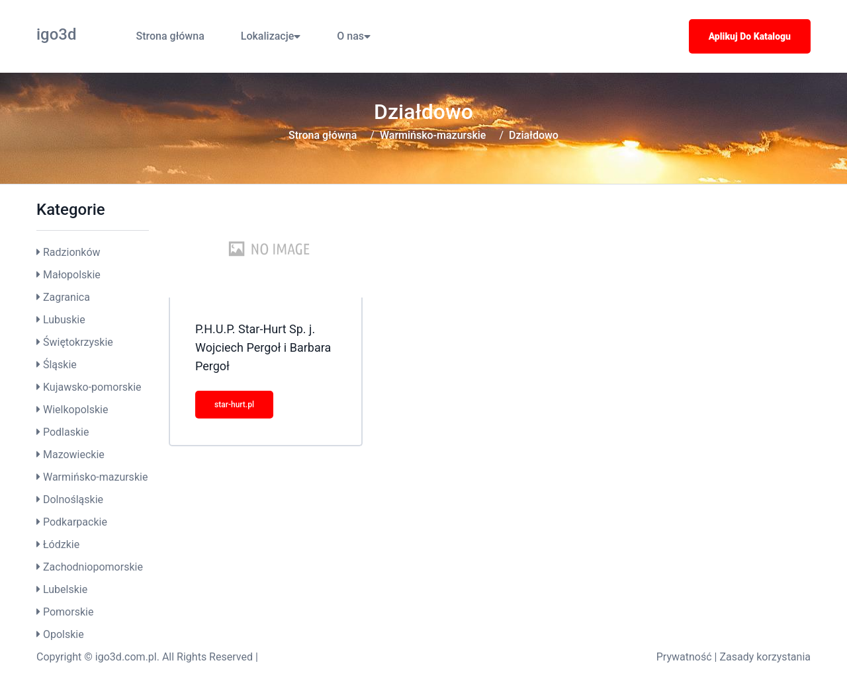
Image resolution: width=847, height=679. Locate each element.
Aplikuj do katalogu (750, 36)
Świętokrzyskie (78, 342)
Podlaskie (66, 432)
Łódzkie (61, 544)
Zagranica (66, 297)
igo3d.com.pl (126, 657)
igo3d (56, 34)
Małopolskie (72, 274)
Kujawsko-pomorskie (92, 387)
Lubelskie (65, 589)
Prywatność (684, 657)
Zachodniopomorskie (93, 567)
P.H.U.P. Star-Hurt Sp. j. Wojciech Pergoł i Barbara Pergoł (263, 347)
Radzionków (72, 252)
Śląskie (60, 364)
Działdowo (533, 135)
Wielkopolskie (75, 409)
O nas (354, 36)
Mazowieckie (74, 454)
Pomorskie (68, 612)
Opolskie (63, 634)
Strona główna (170, 36)
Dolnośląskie (73, 499)
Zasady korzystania (765, 657)
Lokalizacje (270, 36)
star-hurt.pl (234, 404)
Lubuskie (64, 319)
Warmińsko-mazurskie (433, 135)
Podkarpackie (75, 522)
